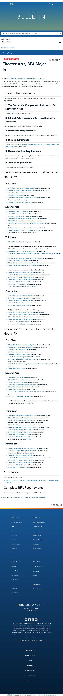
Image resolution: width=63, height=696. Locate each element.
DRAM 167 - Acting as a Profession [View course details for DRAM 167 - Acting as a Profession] (18, 298)
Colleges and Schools (37, 526)
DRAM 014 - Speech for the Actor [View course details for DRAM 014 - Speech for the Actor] (18, 214)
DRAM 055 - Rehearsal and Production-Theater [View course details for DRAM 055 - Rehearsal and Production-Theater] (22, 198)
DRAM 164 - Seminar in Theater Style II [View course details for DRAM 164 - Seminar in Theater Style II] (20, 296)
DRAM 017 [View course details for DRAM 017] (21, 480)
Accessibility (30, 651)
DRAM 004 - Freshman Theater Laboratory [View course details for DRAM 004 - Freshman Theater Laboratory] (21, 190)
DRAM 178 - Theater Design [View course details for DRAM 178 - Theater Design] (16, 368)
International (14, 535)
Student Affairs (14, 592)
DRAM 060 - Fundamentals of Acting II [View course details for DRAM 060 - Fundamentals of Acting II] (19, 221)
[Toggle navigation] (51, 4)
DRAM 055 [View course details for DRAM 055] (34, 233)
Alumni (30, 661)
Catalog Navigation (9, 53)
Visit (12, 553)
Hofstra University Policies (31, 637)
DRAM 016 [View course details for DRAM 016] (14, 480)
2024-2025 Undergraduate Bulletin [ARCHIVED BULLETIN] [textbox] (19, 34)
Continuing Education (37, 539)
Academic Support (37, 535)
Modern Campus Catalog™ (46, 695)
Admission (15, 517)
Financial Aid (14, 548)
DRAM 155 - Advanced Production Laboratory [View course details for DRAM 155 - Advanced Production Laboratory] (22, 418)
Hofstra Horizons (36, 571)
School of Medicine (15, 544)
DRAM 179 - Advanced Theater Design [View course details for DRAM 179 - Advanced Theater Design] (20, 387)
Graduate (13, 531)
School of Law (14, 539)
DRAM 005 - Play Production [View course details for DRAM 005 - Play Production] (16, 193)
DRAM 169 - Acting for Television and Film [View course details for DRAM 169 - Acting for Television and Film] (21, 300)
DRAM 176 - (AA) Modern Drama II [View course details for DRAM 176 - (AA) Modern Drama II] (18, 284)
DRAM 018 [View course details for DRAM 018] (29, 480)
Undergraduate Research (38, 588)
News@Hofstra (30, 681)
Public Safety (14, 588)
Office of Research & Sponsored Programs (42, 580)
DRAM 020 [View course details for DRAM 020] (44, 480)
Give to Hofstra (30, 671)
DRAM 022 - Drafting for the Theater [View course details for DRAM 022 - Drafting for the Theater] (19, 354)
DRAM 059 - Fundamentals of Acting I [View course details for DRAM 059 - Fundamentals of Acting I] (19, 202)
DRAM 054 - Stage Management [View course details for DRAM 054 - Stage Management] (18, 357)
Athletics (30, 666)
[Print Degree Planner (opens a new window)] (50, 60)
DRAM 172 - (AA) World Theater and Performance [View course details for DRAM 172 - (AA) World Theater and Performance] (23, 275)
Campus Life (16, 561)
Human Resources (15, 584)
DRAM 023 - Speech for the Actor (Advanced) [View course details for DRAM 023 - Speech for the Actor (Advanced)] (22, 249)
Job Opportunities (30, 676)
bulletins (12, 695)
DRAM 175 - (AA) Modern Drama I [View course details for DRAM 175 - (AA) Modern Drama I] (18, 282)
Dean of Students (15, 575)
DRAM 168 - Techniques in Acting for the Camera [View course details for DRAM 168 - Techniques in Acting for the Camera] (23, 265)
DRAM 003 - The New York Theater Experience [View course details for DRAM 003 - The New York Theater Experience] (22, 188)
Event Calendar (14, 579)
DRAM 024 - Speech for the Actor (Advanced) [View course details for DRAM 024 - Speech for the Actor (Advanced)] (22, 251)
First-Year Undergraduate (16, 522)
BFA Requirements (9, 493)
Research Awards (36, 584)
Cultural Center (14, 570)
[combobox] (31, 33)
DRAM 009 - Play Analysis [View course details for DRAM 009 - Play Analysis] (15, 195)
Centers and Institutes (37, 566)
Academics (37, 517)
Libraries (35, 575)
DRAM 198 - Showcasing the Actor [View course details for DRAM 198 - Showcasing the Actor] (18, 305)
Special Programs (36, 544)
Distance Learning (37, 548)
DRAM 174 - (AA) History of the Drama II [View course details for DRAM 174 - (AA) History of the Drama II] (20, 279)
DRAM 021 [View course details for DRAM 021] (51, 480)
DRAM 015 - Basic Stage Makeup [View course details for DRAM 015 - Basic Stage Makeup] (18, 242)
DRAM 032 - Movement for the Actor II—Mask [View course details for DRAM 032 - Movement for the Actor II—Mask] (22, 219)
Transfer (13, 526)
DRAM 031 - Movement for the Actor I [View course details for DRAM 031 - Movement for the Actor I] (20, 216)
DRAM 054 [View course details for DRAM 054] (10, 483)
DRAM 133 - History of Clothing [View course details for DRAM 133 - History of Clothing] (18, 261)
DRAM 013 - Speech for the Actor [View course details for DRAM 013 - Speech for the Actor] (18, 211)
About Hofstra (30, 656)
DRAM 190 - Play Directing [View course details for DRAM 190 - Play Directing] (16, 303)
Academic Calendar (37, 531)
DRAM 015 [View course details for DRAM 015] (7, 480)
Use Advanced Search (8, 48)
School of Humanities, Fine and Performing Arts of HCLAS (27, 79)
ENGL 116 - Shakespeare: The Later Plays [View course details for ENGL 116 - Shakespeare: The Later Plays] (20, 228)
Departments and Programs (39, 522)
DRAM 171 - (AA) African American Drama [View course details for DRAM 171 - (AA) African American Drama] (21, 272)
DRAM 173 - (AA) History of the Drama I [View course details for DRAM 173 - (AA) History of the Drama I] (20, 277)
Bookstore (13, 566)
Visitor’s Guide (14, 597)
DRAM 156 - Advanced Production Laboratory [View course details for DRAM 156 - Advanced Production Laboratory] (22, 385)
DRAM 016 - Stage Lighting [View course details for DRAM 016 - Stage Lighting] (16, 378)
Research (36, 561)
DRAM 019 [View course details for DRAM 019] (36, 480)
